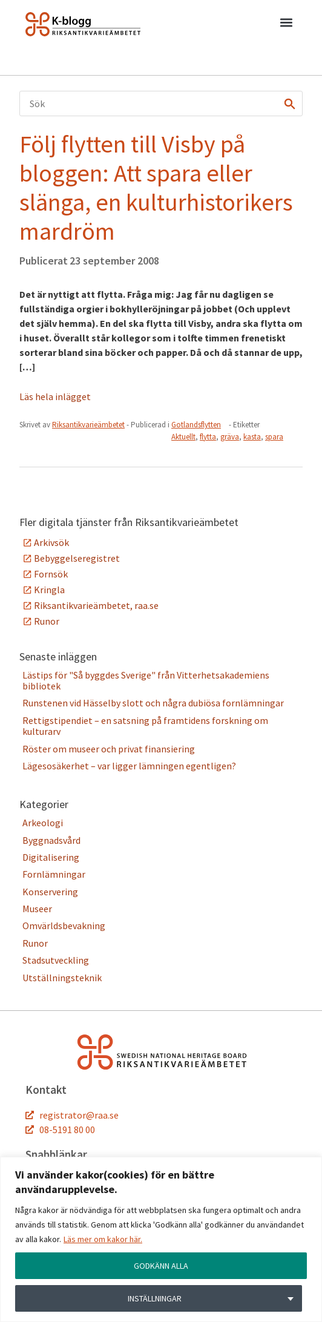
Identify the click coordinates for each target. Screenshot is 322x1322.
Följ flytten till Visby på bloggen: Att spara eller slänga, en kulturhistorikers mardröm (156, 187)
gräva (229, 437)
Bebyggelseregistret (77, 558)
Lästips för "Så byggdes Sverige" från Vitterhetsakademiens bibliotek (145, 680)
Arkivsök (51, 542)
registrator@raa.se (79, 1115)
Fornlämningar (53, 874)
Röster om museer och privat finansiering (108, 749)
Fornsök (51, 574)
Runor (46, 621)
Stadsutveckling (55, 960)
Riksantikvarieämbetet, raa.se (96, 605)
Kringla (49, 590)
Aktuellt (183, 437)
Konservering (50, 892)
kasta (252, 437)
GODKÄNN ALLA (161, 1265)
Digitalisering (50, 857)
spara (274, 437)
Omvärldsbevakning (63, 925)
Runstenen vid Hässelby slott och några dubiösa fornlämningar (153, 703)
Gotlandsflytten (196, 424)
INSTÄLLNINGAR (155, 1298)
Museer (37, 909)
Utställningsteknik (62, 978)
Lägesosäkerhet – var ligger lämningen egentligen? (129, 766)
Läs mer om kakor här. (103, 1239)
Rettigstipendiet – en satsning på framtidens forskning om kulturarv (145, 725)
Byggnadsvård (51, 840)
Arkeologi (42, 823)
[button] (286, 25)
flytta (208, 437)
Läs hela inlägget (55, 396)
